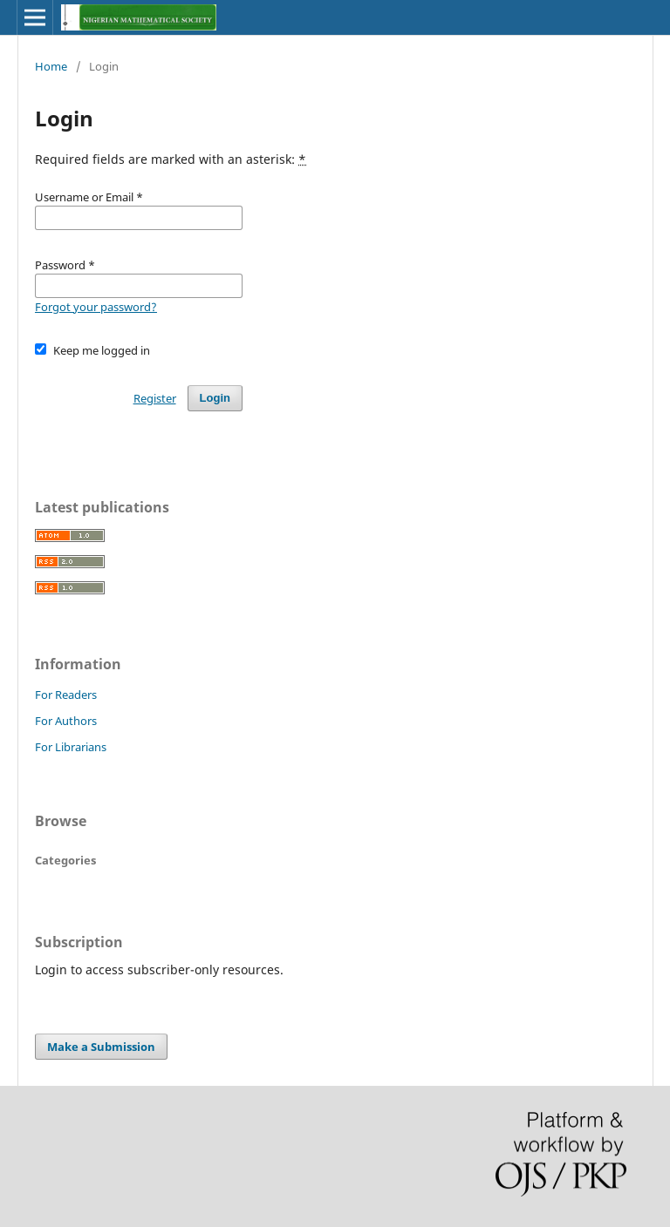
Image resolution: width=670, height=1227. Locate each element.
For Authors (66, 721)
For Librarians (70, 747)
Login (215, 397)
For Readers (66, 694)
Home (51, 66)
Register (154, 398)
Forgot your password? (96, 307)
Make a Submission (101, 1046)
